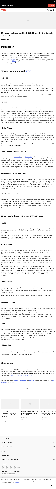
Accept (47, 486)
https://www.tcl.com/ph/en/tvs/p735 (21, 375)
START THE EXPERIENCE (8, 474)
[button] (30, 430)
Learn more (17, 482)
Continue (51, 5)
